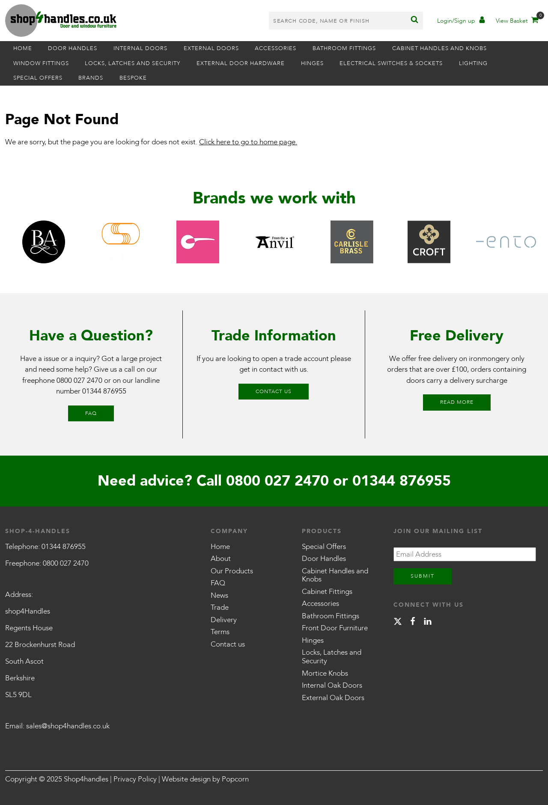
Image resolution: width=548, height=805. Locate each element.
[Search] (414, 21)
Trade (220, 607)
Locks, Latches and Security (132, 63)
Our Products (232, 571)
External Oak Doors (333, 698)
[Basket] (516, 22)
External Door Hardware (241, 63)
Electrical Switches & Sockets (391, 63)
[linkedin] (427, 623)
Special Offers (38, 78)
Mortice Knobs (325, 673)
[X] (397, 623)
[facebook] (412, 623)
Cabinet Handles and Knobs (439, 48)
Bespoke (133, 78)
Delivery (224, 620)
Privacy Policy (135, 779)
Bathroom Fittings (344, 48)
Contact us (274, 391)
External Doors (211, 48)
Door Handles (72, 48)
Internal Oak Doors (332, 685)
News (219, 595)
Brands (90, 78)
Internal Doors (140, 48)
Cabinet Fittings (327, 591)
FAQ (91, 413)
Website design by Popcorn (205, 779)
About (221, 559)
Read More (457, 402)
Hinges (312, 63)
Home (22, 48)
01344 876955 (104, 391)
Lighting (473, 63)
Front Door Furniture (335, 628)
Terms (220, 632)
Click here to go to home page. (248, 142)
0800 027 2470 (79, 380)
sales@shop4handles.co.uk (68, 726)
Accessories (275, 48)
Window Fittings (41, 63)
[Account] (461, 22)
